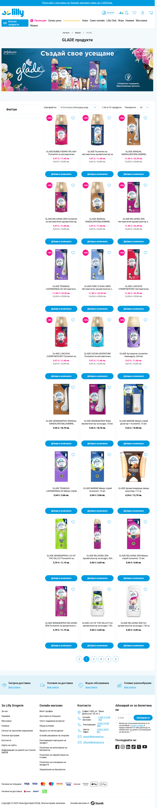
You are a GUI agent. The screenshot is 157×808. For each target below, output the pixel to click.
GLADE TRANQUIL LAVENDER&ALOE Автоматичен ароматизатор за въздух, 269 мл (61, 287)
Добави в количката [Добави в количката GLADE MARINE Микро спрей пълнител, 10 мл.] (97, 511)
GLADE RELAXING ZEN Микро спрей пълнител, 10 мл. (133, 557)
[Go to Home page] (13, 12)
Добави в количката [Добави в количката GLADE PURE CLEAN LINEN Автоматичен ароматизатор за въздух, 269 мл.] (97, 309)
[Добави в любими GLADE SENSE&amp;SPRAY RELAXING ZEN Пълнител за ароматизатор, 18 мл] (73, 589)
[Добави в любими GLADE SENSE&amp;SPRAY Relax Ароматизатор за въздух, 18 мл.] (109, 387)
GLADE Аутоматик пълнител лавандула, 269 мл (134, 355)
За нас (5, 711)
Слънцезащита (71, 20)
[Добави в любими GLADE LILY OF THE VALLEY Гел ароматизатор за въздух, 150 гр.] (109, 589)
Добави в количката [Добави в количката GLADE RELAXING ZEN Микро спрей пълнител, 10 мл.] (134, 578)
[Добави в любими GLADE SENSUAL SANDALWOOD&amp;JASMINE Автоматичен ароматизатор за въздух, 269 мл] (145, 118)
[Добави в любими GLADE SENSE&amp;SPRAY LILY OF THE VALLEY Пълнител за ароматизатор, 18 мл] (73, 522)
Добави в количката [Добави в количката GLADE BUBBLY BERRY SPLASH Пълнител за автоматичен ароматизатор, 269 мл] (61, 174)
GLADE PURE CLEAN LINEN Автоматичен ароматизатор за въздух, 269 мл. (97, 287)
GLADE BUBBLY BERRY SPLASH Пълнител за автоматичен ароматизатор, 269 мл (61, 153)
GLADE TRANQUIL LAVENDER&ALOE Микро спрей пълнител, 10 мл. (61, 489)
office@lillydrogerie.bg (93, 742)
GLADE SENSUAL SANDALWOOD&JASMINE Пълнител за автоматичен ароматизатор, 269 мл (97, 220)
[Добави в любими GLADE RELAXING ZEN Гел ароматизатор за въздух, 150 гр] (145, 589)
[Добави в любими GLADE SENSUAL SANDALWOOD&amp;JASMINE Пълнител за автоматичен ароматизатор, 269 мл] (109, 185)
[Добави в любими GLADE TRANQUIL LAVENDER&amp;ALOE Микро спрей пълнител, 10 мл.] (73, 455)
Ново (85, 20)
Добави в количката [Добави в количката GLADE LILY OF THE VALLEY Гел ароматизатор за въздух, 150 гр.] (97, 645)
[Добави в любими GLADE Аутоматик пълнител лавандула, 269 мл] (145, 320)
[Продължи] (116, 659)
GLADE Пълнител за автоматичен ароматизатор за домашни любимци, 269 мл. (97, 153)
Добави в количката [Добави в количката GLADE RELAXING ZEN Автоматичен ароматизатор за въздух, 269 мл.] (134, 241)
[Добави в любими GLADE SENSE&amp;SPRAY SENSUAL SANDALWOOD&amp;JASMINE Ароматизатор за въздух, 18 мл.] (73, 387)
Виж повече (14, 687)
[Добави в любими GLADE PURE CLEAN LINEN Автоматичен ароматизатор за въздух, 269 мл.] (109, 253)
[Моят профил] (142, 12)
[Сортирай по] (78, 107)
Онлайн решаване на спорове (54, 735)
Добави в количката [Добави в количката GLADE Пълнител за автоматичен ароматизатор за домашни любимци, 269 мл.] (97, 174)
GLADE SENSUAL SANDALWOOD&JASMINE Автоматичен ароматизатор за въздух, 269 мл (133, 153)
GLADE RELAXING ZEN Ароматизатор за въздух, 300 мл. (97, 557)
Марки (34, 25)
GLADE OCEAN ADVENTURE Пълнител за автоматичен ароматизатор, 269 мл (97, 355)
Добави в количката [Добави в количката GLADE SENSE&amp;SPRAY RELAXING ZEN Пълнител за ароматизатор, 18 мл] (61, 645)
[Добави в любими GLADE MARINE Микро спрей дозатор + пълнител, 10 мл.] (145, 387)
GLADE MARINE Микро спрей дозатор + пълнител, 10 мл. (133, 422)
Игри (121, 20)
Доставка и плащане (50, 716)
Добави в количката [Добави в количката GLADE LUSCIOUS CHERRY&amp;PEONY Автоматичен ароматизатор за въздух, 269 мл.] (134, 309)
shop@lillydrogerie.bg (93, 736)
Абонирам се (143, 718)
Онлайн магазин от (87, 803)
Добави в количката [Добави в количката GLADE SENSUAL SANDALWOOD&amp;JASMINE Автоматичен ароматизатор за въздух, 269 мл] (134, 174)
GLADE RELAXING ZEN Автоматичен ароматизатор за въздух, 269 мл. (133, 220)
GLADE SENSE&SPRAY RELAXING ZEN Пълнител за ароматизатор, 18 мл (61, 624)
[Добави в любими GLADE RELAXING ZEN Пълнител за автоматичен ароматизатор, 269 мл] (73, 185)
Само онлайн (97, 20)
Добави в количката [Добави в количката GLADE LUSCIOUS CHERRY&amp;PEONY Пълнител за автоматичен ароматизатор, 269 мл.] (61, 376)
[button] (22, 111)
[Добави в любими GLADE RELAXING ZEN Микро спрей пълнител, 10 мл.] (145, 522)
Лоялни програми (10, 735)
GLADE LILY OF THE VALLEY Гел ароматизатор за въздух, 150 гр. (97, 624)
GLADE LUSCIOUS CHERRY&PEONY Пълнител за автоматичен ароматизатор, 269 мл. (61, 355)
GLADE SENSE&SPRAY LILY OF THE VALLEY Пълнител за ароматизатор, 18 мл (61, 557)
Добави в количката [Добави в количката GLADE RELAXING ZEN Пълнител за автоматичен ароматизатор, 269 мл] (61, 241)
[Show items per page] (144, 107)
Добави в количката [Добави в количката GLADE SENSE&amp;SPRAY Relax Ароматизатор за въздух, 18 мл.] (97, 443)
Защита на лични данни (51, 730)
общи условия (137, 725)
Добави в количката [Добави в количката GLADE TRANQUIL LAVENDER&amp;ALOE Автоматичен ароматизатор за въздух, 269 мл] (61, 309)
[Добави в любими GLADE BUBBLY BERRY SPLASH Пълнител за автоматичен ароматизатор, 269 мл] (73, 118)
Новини (130, 20)
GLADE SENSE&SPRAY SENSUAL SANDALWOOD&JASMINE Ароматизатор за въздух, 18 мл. (61, 422)
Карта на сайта (9, 745)
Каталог (108, 12)
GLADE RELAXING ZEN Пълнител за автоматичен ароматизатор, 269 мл (61, 220)
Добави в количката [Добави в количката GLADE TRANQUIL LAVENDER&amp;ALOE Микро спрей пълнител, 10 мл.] (61, 511)
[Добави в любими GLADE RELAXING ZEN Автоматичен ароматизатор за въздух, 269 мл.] (145, 185)
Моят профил (46, 711)
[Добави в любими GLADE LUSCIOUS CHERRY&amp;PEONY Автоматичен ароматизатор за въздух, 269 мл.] (145, 253)
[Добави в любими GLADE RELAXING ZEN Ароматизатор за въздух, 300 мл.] (109, 522)
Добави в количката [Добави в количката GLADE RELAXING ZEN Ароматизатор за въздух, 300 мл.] (97, 578)
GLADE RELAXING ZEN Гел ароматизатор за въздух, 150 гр (134, 624)
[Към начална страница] (66, 33)
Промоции (40, 20)
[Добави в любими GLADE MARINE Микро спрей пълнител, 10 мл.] (109, 455)
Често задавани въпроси (52, 721)
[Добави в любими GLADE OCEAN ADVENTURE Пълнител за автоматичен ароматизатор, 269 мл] (109, 320)
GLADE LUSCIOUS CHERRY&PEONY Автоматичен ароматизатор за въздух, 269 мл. (134, 287)
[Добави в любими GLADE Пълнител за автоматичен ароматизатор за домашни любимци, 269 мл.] (109, 118)
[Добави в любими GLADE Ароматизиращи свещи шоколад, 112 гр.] (145, 455)
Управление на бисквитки (52, 769)
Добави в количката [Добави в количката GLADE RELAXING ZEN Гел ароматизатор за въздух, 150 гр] (134, 645)
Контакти (6, 740)
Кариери (6, 716)
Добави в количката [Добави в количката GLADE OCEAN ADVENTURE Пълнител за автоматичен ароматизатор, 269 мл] (97, 376)
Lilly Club (111, 20)
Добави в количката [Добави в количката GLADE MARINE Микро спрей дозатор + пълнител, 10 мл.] (134, 443)
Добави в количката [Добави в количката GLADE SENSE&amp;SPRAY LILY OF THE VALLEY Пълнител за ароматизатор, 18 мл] (61, 578)
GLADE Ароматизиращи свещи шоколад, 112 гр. (133, 489)
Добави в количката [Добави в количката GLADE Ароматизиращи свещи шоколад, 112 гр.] (134, 511)
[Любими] (134, 12)
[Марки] (78, 33)
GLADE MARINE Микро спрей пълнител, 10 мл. (97, 489)
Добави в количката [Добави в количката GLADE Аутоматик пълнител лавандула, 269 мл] (134, 376)
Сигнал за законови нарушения (17, 730)
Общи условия (47, 726)
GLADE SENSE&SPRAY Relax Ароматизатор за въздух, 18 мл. (97, 422)
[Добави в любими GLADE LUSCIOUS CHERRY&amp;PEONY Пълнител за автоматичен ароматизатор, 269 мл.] (73, 320)
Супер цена (54, 20)
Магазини (141, 20)
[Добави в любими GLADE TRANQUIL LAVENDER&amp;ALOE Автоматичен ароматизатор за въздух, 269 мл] (73, 253)
